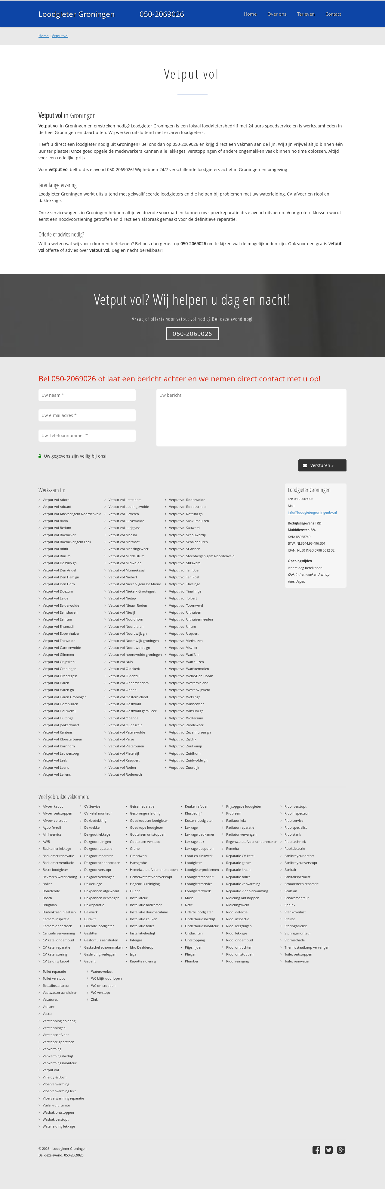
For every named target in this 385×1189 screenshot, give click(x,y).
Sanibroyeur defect (299, 855)
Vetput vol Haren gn (58, 689)
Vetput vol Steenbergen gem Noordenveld (202, 556)
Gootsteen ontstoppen (147, 834)
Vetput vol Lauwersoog (61, 753)
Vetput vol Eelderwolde (61, 605)
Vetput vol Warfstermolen (189, 668)
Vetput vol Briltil (55, 548)
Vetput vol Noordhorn (126, 619)
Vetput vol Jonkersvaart (61, 725)
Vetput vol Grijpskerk (59, 661)
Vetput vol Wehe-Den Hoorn (191, 676)
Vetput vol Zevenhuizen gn (190, 732)
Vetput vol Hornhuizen (60, 704)
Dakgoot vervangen (99, 877)
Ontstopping (195, 940)
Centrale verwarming (59, 933)
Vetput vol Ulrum (182, 626)
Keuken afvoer (196, 806)
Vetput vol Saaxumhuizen (189, 520)
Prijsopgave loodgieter (243, 806)
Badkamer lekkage (57, 848)
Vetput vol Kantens (57, 732)
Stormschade (295, 940)
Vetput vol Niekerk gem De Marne (135, 584)
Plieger (190, 954)
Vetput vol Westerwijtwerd (189, 689)
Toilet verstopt (54, 978)
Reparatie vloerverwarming (247, 891)
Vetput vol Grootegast (60, 676)
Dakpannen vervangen (101, 898)
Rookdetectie (295, 848)
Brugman (50, 905)
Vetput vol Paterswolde (127, 732)
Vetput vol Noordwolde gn (129, 647)
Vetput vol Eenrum (57, 619)
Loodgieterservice (198, 883)
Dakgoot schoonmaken (102, 862)
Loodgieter (193, 862)
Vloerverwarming (56, 1084)
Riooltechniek (295, 841)
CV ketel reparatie (56, 947)
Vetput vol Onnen (123, 689)
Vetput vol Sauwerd (184, 527)
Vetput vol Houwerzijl (59, 711)
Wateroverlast (101, 971)
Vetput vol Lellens (57, 774)
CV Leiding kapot (56, 961)
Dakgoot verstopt (97, 869)
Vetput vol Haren (56, 683)
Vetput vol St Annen (184, 548)
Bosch (47, 898)
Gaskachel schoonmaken (103, 947)
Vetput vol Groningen (59, 668)
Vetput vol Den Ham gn (61, 577)
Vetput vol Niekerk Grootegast (132, 591)
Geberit (90, 961)
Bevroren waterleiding (60, 877)
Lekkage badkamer (199, 834)
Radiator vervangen (241, 834)
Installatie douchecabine (149, 912)
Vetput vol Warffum (184, 654)
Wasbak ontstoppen (58, 1112)
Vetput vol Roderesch (125, 774)
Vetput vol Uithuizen (185, 612)
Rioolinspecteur (297, 813)
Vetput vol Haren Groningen (65, 697)
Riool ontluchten (239, 947)
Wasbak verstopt (56, 1119)
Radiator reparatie (240, 827)
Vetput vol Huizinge (58, 718)
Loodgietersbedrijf (199, 877)
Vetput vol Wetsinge (184, 697)
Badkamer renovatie (58, 855)
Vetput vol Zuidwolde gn (188, 760)
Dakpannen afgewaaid (101, 891)
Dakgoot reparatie (98, 848)
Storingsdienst (296, 926)
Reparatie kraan (238, 869)
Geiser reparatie (142, 806)
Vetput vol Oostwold (125, 704)
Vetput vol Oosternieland (128, 697)
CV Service (92, 806)
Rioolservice (294, 820)
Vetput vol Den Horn (59, 584)
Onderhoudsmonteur (201, 926)
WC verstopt (100, 992)
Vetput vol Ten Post (184, 577)
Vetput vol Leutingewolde (129, 506)
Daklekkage (93, 883)
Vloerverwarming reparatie (63, 1098)
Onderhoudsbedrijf (200, 919)
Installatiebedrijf (142, 933)
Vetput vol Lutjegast (124, 527)
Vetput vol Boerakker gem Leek (67, 542)
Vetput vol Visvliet (183, 647)
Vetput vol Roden (122, 767)
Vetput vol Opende (123, 718)
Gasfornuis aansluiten (101, 940)
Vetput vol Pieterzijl (124, 753)
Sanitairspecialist (297, 877)
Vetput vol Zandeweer (186, 725)
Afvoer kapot (53, 806)
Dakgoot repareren (98, 855)
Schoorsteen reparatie (302, 883)
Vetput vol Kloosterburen (62, 739)
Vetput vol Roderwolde (187, 499)
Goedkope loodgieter (146, 827)
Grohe (135, 848)
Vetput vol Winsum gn (186, 711)
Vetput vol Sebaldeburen (188, 542)
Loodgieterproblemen (202, 869)
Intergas (136, 940)
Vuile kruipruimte (56, 1105)
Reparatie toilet (238, 877)
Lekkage (191, 827)
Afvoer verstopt (55, 820)
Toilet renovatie (297, 961)
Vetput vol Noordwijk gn (128, 633)
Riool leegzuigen (239, 926)
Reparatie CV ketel (240, 855)
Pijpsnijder (193, 947)
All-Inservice (52, 834)
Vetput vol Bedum (57, 527)
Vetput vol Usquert (184, 633)
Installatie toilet (142, 926)
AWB (46, 841)
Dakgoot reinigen (97, 841)
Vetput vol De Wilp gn (60, 563)
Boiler (47, 883)
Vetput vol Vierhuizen (186, 640)
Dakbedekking (95, 820)
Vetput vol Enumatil (58, 626)
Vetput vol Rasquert (124, 760)
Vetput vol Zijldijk (182, 739)
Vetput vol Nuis (121, 661)
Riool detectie (237, 912)
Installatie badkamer (146, 905)
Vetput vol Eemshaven (60, 612)
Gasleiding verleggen (100, 954)
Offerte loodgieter (199, 912)
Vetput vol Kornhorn (59, 746)
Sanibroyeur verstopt (301, 862)
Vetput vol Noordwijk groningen (134, 640)
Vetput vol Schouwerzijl (187, 535)
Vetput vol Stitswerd (185, 563)
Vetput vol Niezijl (122, 612)
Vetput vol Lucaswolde (126, 520)
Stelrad (290, 919)
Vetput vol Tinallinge (185, 591)
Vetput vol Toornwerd (186, 605)
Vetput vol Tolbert (183, 598)
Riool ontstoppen (240, 954)
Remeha (232, 848)
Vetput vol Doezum (58, 591)
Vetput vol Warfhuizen (186, 661)
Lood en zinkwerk (199, 855)
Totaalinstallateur (56, 985)
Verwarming (52, 1049)
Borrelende (51, 891)
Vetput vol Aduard (57, 506)
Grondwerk (138, 855)
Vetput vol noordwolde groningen (135, 654)
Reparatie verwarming (243, 883)
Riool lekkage (236, 933)
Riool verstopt (295, 806)
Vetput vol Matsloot (124, 542)
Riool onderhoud (239, 940)
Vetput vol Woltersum (186, 718)
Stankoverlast (295, 912)
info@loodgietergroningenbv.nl (312, 512)
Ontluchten (194, 933)
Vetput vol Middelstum (126, 556)
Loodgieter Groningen (76, 14)
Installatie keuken (143, 919)
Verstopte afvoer (56, 1034)
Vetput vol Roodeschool (188, 506)
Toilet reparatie (54, 971)
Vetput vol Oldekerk (124, 668)
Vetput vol (60, 35)
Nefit (188, 905)
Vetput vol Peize (121, 739)
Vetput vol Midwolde (125, 563)
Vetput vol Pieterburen (126, 746)
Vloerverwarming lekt (59, 1091)
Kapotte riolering (143, 961)
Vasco (47, 1013)
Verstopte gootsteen (58, 1042)
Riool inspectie (237, 919)
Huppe (135, 891)
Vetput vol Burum (56, 556)
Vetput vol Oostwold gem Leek (133, 711)
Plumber (191, 961)
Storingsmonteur (298, 933)
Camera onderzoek (57, 926)
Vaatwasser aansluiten (60, 992)
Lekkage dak (194, 841)
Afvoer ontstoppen (57, 813)
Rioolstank (293, 834)
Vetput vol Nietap (122, 598)
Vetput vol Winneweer (186, 704)
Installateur (138, 898)
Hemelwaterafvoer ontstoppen (154, 869)
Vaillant (48, 1006)
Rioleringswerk (237, 905)
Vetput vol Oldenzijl (124, 676)
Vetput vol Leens (56, 767)
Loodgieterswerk (198, 891)
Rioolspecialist (296, 827)
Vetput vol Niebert (123, 577)
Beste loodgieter (55, 869)
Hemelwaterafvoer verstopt (151, 877)
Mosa (189, 898)
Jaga (133, 954)
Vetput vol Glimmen (58, 654)
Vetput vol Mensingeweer (128, 548)
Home (43, 35)
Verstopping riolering (59, 1020)
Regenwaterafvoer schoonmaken (251, 841)
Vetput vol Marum (123, 535)
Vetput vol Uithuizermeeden (191, 619)
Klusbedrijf (193, 813)
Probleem (233, 813)
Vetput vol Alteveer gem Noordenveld (72, 514)
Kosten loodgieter (199, 820)
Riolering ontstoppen (242, 898)
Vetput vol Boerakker (59, 535)
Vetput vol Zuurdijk (184, 767)
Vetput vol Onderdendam (129, 683)
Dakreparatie (94, 905)
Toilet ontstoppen (298, 954)
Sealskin (291, 891)
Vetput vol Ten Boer (184, 570)
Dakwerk (91, 912)
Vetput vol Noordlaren (126, 626)
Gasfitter (90, 933)
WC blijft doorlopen (106, 978)
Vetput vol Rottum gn (186, 514)
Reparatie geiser (238, 862)
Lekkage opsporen (199, 848)
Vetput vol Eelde (55, 598)
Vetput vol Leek (55, 760)
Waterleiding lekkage (59, 1126)
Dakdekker (92, 827)
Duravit (90, 919)
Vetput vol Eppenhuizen (61, 633)
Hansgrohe (138, 862)
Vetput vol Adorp (56, 499)
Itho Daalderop (141, 947)
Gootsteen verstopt (145, 841)
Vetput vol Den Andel (59, 570)
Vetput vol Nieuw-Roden (128, 605)
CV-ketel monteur (98, 813)
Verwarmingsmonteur (59, 1063)
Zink (94, 999)
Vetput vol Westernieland (188, 683)
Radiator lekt (236, 820)
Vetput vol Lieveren (124, 514)
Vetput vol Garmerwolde (62, 647)
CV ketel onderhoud (58, 940)
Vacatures (50, 999)
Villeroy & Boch (54, 1077)
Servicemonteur (297, 898)
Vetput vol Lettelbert (125, 499)
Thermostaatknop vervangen (307, 947)
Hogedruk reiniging (145, 883)
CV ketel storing (55, 954)
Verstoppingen (54, 1027)
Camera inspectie (56, 919)
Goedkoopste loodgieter (149, 820)
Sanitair (290, 869)
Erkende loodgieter (99, 926)
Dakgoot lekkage (97, 834)
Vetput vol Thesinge (184, 584)
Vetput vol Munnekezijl (127, 570)
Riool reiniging (237, 961)
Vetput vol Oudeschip (126, 725)
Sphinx (290, 905)
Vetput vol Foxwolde (59, 640)
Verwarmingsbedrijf (58, 1056)
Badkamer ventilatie (58, 862)
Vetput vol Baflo (55, 520)
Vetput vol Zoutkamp (185, 746)
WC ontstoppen (103, 985)
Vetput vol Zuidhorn (185, 753)
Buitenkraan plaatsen (59, 912)
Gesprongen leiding (145, 813)
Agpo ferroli (52, 827)
